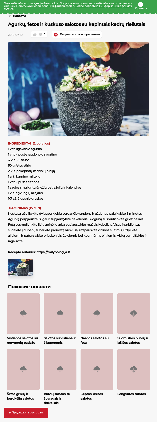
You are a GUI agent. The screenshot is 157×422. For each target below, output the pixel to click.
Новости (19, 16)
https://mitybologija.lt (53, 252)
